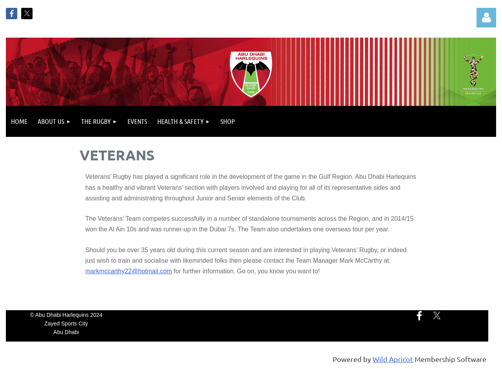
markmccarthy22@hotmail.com (128, 271)
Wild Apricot (393, 359)
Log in (486, 17)
